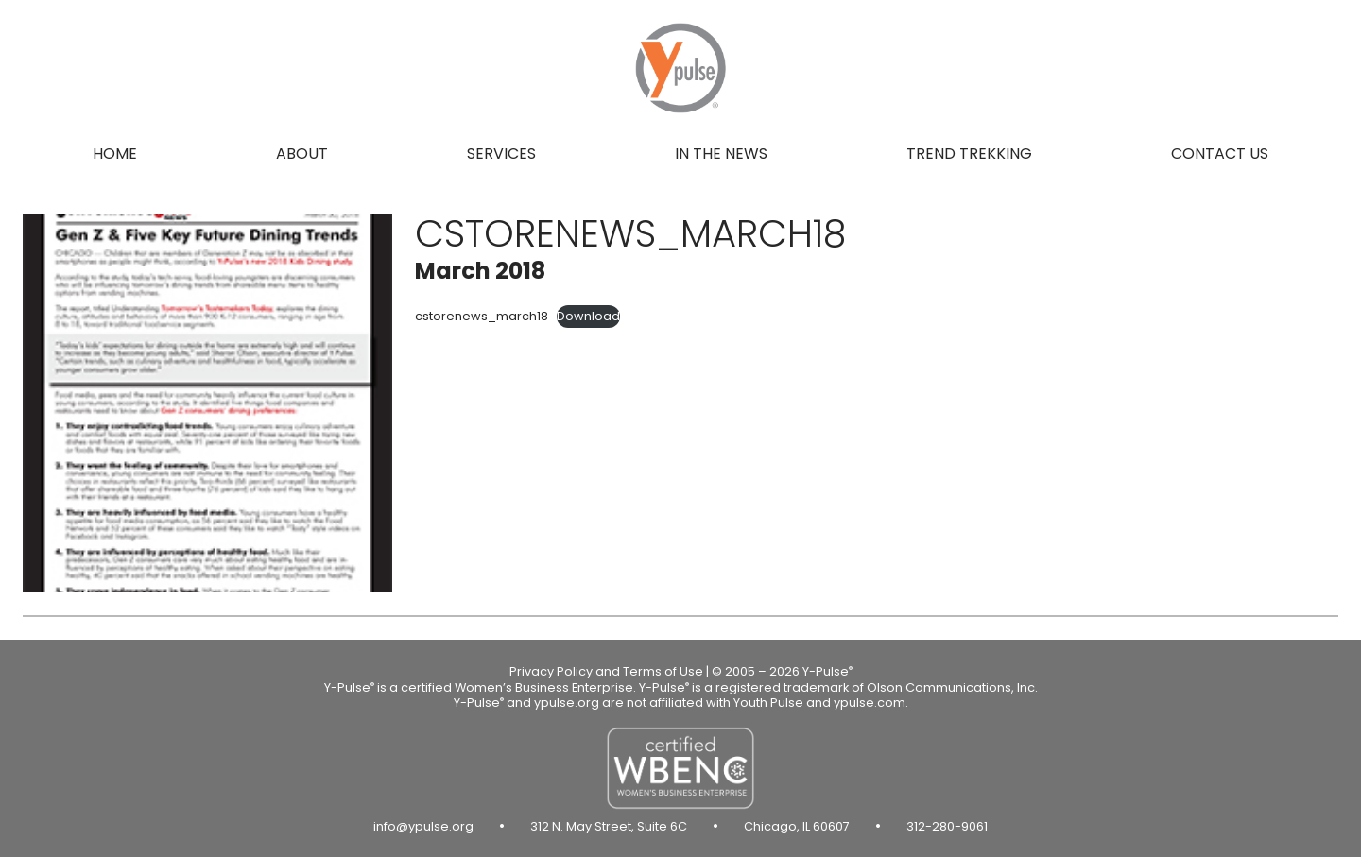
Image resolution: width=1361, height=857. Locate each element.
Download (588, 316)
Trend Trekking (969, 153)
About (302, 153)
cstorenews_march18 (481, 316)
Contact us (1219, 153)
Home (115, 153)
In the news (721, 153)
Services (501, 153)
